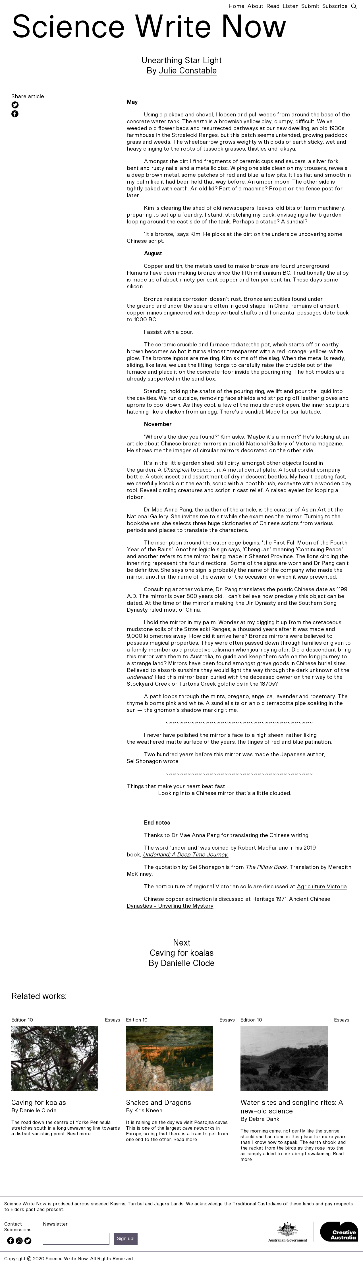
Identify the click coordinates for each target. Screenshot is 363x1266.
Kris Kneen (148, 1110)
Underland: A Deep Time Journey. (186, 855)
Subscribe (335, 6)
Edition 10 (22, 1020)
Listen (290, 6)
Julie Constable (188, 71)
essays (112, 1020)
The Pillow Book (266, 867)
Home (236, 6)
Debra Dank (264, 1119)
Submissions (18, 1229)
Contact (13, 1224)
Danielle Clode (38, 1110)
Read (273, 6)
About (255, 6)
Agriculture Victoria (322, 886)
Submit (310, 6)
